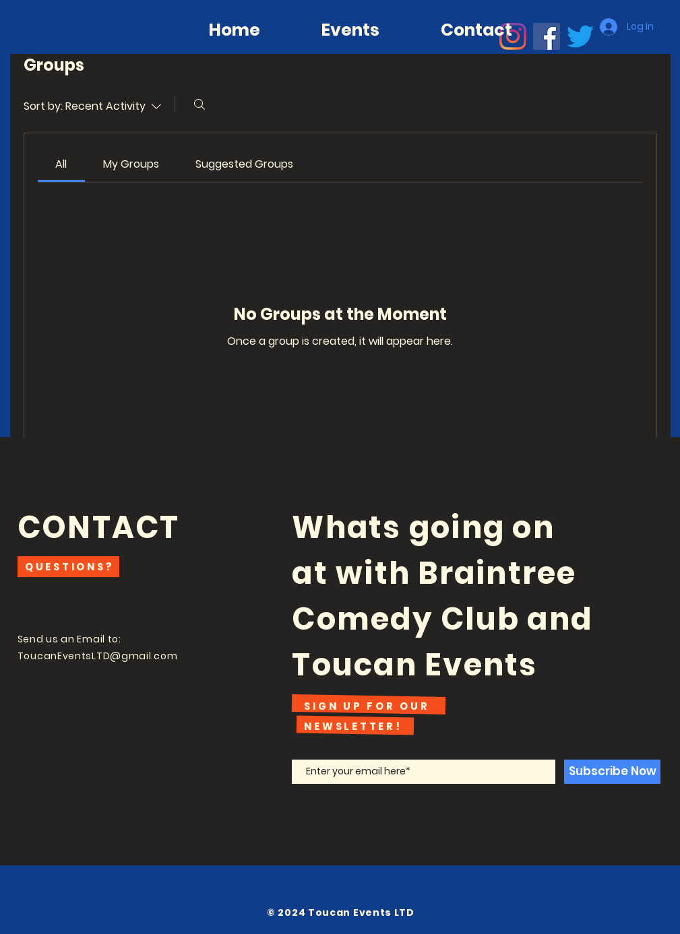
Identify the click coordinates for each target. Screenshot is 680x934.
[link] (61, 164)
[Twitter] (580, 36)
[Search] (199, 104)
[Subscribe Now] (612, 772)
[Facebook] (546, 36)
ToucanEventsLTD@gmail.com (98, 656)
